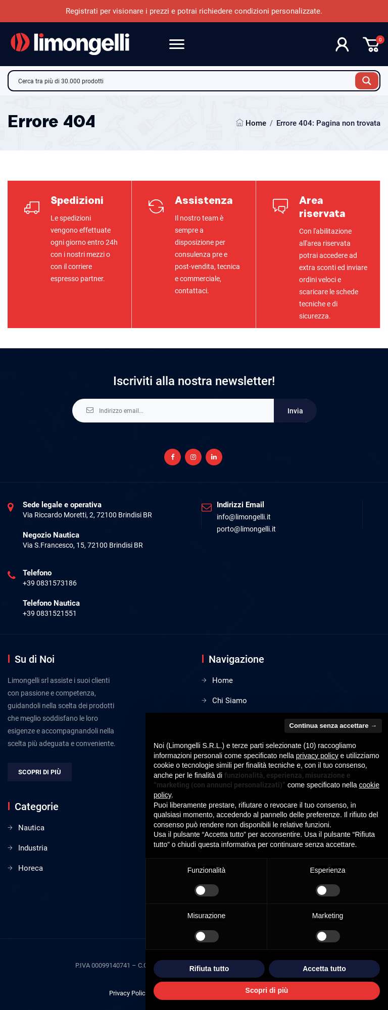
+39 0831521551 (50, 613)
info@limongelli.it (244, 517)
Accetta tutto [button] (324, 969)
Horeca (30, 868)
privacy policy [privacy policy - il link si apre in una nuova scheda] (317, 756)
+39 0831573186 (50, 583)
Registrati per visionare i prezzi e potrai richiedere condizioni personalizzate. (194, 11)
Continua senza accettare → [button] (333, 725)
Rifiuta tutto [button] (209, 969)
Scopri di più (39, 772)
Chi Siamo (229, 700)
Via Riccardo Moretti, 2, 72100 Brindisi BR (87, 515)
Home (256, 123)
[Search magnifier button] (366, 80)
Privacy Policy (129, 993)
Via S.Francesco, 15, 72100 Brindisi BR (83, 545)
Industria (32, 848)
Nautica (31, 827)
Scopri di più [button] (267, 990)
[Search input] (184, 81)
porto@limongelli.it (246, 529)
